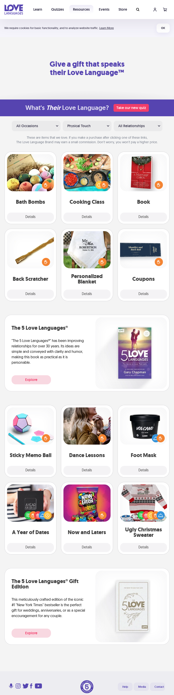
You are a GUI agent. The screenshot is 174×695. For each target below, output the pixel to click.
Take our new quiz (131, 107)
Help (125, 687)
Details (30, 217)
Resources (81, 9)
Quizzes (57, 9)
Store (122, 9)
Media (142, 687)
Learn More (106, 28)
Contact (159, 687)
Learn (37, 9)
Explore (31, 379)
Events (104, 9)
